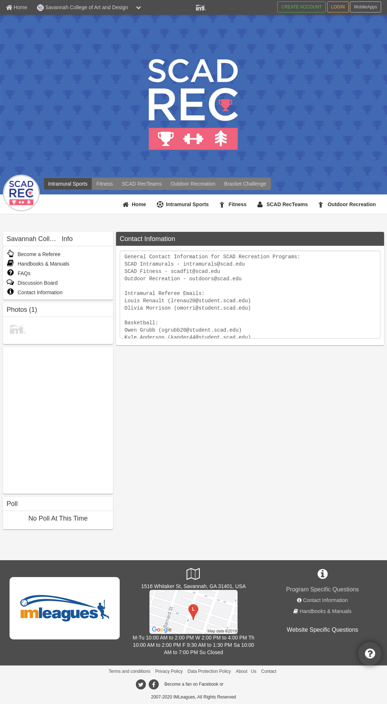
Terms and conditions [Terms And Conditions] (129, 671)
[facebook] (153, 684)
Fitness (238, 204)
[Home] (135, 204)
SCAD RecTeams (287, 204)
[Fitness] (104, 184)
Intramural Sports (187, 204)
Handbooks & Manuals (38, 264)
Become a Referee (34, 254)
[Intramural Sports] (68, 184)
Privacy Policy (169, 671)
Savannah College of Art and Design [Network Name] (82, 7)
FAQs (18, 273)
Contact (268, 671)
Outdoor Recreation (352, 204)
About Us (246, 671)
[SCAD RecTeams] (141, 184)
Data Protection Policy (209, 671)
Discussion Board (32, 283)
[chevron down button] (138, 7)
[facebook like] (58, 419)
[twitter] (141, 684)
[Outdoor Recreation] (193, 184)
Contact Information (34, 292)
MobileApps (365, 7)
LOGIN (338, 7)
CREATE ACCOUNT (301, 7)
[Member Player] (201, 6)
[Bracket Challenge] (245, 184)
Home (139, 204)
